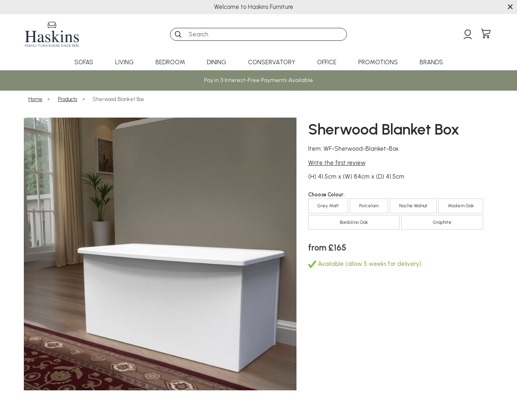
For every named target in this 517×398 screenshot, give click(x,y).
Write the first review (337, 162)
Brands (431, 62)
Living (124, 62)
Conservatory (271, 62)
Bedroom (170, 62)
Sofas (83, 62)
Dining (216, 62)
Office (326, 62)
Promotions (378, 62)
